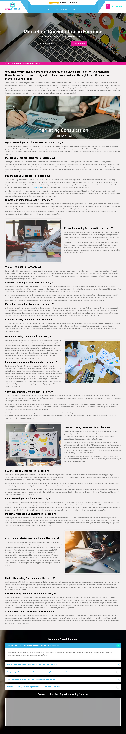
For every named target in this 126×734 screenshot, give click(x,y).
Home (49, 9)
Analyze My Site (79, 43)
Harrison (14, 63)
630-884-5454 (117, 6)
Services (55, 9)
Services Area (64, 9)
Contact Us (73, 9)
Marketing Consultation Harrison (29, 63)
